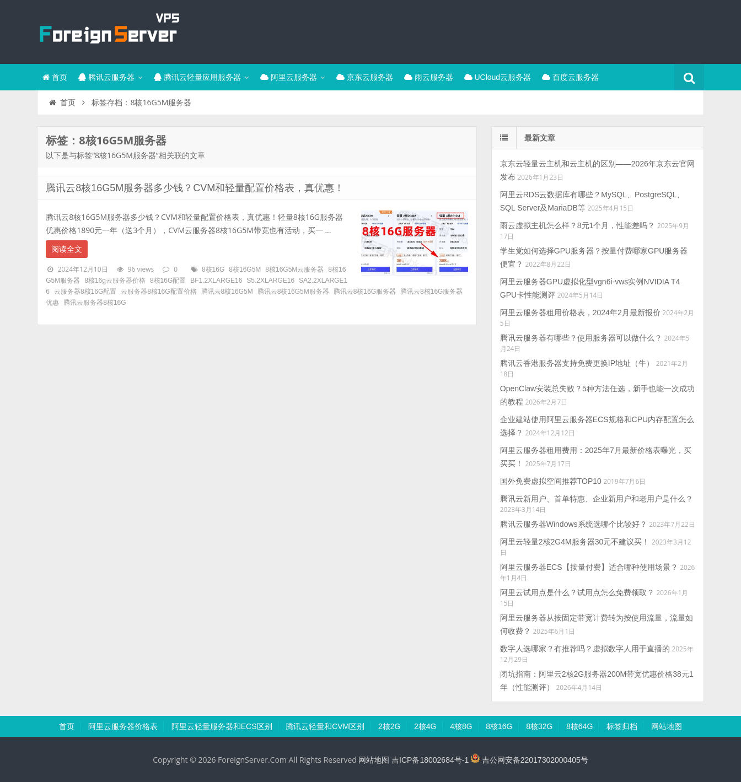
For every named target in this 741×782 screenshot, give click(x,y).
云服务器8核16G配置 (85, 291)
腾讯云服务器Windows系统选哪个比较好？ (573, 524)
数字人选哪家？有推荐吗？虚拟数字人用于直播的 (585, 648)
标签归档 (621, 726)
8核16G (213, 269)
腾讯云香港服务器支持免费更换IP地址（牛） (577, 363)
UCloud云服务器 (497, 77)
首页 (54, 77)
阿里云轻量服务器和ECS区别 (221, 726)
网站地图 (666, 726)
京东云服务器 (364, 77)
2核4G (425, 726)
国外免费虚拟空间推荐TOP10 (551, 481)
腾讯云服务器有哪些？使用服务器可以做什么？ (581, 337)
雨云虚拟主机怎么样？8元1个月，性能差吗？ (578, 225)
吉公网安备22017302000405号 (529, 760)
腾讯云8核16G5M (227, 291)
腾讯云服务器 (106, 77)
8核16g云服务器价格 (115, 280)
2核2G (389, 726)
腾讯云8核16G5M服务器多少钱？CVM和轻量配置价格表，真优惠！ (195, 187)
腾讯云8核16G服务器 (365, 291)
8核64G (579, 726)
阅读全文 (66, 249)
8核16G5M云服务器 (294, 269)
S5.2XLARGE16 (270, 280)
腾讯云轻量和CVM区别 (325, 726)
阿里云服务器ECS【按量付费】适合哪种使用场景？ (589, 567)
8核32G (539, 726)
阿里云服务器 (288, 77)
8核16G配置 (168, 280)
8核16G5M (245, 269)
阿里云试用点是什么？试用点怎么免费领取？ (577, 592)
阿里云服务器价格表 (123, 726)
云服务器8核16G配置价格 (158, 291)
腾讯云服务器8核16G (94, 302)
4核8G (461, 726)
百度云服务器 (570, 77)
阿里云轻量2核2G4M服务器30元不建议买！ (574, 541)
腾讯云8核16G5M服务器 (293, 291)
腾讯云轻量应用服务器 (197, 77)
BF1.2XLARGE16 (216, 280)
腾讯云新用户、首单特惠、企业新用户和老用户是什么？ (596, 498)
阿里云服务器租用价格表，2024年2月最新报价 (580, 312)
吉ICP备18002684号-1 (430, 760)
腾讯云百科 (108, 30)
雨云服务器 (428, 77)
